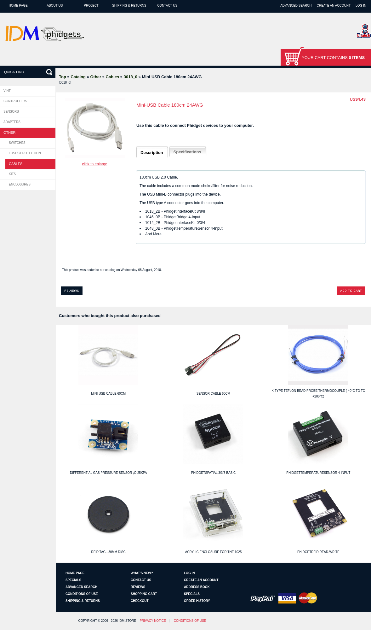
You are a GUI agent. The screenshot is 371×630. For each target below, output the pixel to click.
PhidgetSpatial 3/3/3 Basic (213, 472)
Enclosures (20, 184)
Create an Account (334, 5)
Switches (17, 142)
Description (151, 152)
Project (91, 5)
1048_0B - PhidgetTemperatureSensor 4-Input (184, 228)
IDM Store (127, 620)
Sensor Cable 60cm (213, 393)
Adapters (11, 122)
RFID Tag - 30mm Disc (108, 552)
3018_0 (130, 76)
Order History (197, 601)
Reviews (138, 587)
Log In (361, 5)
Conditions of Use (82, 594)
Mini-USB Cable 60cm (108, 393)
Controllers (15, 101)
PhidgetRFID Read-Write (318, 552)
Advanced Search (295, 5)
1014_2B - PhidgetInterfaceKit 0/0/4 (175, 223)
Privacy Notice (153, 620)
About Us (55, 5)
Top (62, 76)
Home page (18, 5)
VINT (7, 90)
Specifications (187, 152)
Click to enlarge (94, 164)
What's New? (142, 573)
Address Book (197, 587)
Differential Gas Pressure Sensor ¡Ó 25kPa (108, 472)
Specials (73, 580)
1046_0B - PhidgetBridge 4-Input (172, 217)
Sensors (11, 111)
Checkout (140, 601)
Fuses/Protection (25, 153)
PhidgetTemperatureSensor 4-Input (318, 472)
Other (95, 76)
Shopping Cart (144, 594)
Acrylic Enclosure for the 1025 (213, 552)
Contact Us (167, 5)
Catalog (78, 76)
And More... (155, 234)
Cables (112, 76)
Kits (12, 174)
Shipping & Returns (129, 5)
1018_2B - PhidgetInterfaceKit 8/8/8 (175, 211)
